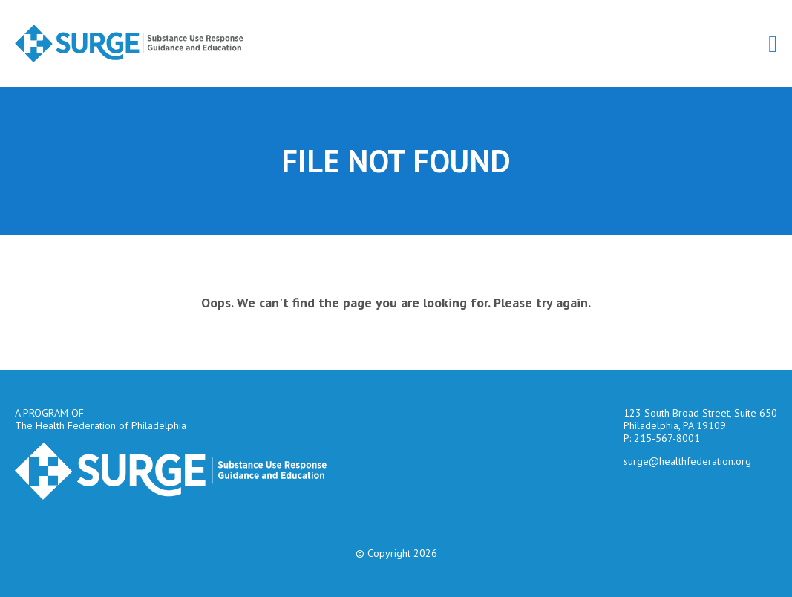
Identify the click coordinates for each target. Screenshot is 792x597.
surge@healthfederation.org (687, 461)
